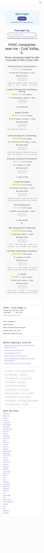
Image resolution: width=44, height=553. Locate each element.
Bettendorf (6, 414)
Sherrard (6, 491)
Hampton (6, 467)
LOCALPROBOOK (12, 2)
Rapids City (6, 486)
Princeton (6, 431)
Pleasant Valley (7, 429)
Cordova (5, 460)
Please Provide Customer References (15, 356)
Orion (5, 478)
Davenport (6, 436)
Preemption (6, 484)
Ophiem (5, 504)
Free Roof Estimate (8, 538)
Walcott (5, 433)
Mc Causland (7, 425)
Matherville (6, 473)
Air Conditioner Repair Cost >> (12, 315)
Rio (4, 506)
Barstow (5, 449)
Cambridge (6, 453)
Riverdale (6, 513)
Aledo (5, 440)
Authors (30, 534)
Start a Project (6, 536)
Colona (5, 458)
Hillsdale (5, 469)
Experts (15, 532)
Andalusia (6, 442)
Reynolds (6, 489)
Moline (5, 475)
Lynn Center (7, 471)
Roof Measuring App (18, 534)
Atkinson (5, 447)
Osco (4, 480)
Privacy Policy (32, 532)
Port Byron (6, 482)
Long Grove (6, 422)
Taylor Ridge (7, 495)
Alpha (5, 497)
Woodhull (6, 511)
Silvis (4, 493)
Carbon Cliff (6, 456)
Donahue (6, 420)
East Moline (6, 462)
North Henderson (8, 502)
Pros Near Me (6, 534)
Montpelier (6, 427)
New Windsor (7, 500)
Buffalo (5, 418)
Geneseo (6, 464)
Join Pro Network (17, 529)
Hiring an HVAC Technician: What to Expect (17, 363)
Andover (5, 444)
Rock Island (6, 438)
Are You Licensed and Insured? (13, 350)
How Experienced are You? (12, 353)
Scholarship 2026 (32, 529)
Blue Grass (6, 416)
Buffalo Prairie (7, 451)
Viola (4, 508)
